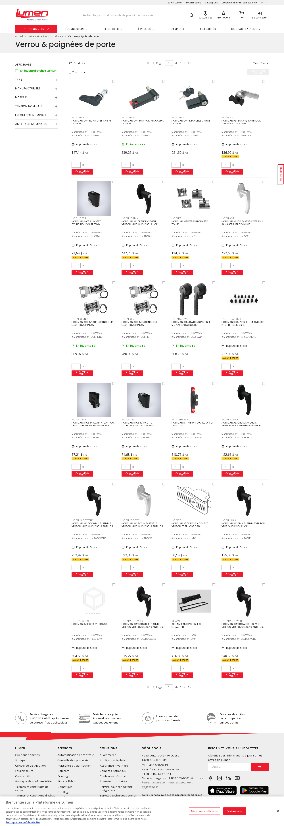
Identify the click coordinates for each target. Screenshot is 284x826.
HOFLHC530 (129, 419)
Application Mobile (112, 760)
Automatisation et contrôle (75, 755)
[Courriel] (229, 767)
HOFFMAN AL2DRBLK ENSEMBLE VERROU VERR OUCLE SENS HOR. (140, 223)
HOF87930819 (80, 620)
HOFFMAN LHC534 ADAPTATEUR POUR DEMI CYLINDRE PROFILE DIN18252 (94, 424)
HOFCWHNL (78, 117)
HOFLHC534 (79, 419)
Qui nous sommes (27, 755)
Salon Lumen (175, 2)
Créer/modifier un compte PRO (239, 2)
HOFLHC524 (79, 218)
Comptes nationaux (113, 771)
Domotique (64, 787)
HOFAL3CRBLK (230, 419)
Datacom (63, 771)
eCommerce (108, 755)
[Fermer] (278, 811)
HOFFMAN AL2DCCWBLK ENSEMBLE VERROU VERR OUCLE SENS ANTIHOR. (143, 625)
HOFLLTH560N (180, 419)
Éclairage (63, 776)
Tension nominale (28, 106)
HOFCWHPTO (130, 117)
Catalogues (211, 2)
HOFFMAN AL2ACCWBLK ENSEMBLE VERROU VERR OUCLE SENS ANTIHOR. (93, 525)
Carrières (178, 29)
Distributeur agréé (105, 714)
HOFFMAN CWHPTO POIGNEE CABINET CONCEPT (143, 122)
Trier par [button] (259, 63)
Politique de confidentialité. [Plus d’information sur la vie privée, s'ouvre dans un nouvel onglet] (23, 822)
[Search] (137, 15)
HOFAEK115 (128, 318)
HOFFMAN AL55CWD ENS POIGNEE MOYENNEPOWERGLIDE (191, 323)
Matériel (21, 97)
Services (64, 748)
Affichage (23, 64)
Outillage (63, 792)
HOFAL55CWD (180, 318)
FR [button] (262, 2)
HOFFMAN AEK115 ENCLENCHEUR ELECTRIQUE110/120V (140, 323)
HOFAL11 (176, 218)
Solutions (108, 748)
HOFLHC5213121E (232, 318)
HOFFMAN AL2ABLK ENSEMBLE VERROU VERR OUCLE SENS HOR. (243, 525)
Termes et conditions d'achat (35, 795)
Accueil (19, 36)
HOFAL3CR (228, 218)
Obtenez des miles (232, 714)
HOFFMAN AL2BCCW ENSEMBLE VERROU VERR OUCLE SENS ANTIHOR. (143, 525)
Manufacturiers (28, 88)
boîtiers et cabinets (38, 36)
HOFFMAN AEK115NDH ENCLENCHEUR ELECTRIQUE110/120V (92, 323)
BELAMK (176, 620)
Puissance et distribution (74, 765)
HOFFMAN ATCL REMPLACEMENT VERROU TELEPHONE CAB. (190, 525)
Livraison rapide (167, 716)
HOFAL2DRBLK (130, 218)
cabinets (58, 36)
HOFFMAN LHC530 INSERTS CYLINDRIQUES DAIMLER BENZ (138, 424)
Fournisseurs (193, 2)
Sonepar (21, 760)
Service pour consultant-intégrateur (116, 788)
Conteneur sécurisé (113, 776)
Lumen (20, 748)
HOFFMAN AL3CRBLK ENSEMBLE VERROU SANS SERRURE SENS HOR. (241, 424)
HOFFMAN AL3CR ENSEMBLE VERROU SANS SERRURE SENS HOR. (242, 223)
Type (18, 79)
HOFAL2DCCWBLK (132, 620)
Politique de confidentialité (33, 781)
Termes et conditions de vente (32, 788)
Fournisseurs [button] (75, 29)
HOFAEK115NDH (80, 318)
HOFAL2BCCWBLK (232, 620)
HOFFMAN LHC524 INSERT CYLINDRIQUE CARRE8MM (86, 223)
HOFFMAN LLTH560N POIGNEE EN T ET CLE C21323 (192, 424)
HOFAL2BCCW (130, 520)
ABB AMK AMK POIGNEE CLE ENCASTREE (187, 625)
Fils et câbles (66, 781)
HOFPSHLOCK (230, 117)
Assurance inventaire (114, 765)
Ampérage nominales (31, 124)
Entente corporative (113, 781)
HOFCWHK (178, 117)
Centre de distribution (30, 765)
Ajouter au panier (82, 171)
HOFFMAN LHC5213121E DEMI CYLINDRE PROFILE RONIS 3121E (243, 323)
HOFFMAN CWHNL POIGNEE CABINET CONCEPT (92, 122)
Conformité (23, 776)
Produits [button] (36, 29)
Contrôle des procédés (72, 760)
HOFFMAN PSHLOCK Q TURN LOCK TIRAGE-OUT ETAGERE (241, 122)
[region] (142, 811)
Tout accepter (234, 810)
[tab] (36, 64)
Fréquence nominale (31, 115)
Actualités (208, 29)
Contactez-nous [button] (244, 29)
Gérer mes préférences (204, 810)
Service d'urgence (41, 714)
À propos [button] (145, 29)
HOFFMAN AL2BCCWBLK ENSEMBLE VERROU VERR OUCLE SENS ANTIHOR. (243, 625)
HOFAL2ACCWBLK (82, 520)
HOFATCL (177, 520)
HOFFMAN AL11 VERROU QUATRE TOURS (190, 223)
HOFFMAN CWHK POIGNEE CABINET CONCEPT (192, 122)
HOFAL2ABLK (229, 520)
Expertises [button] (111, 29)
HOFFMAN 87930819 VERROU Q (89, 624)
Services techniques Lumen (118, 795)
